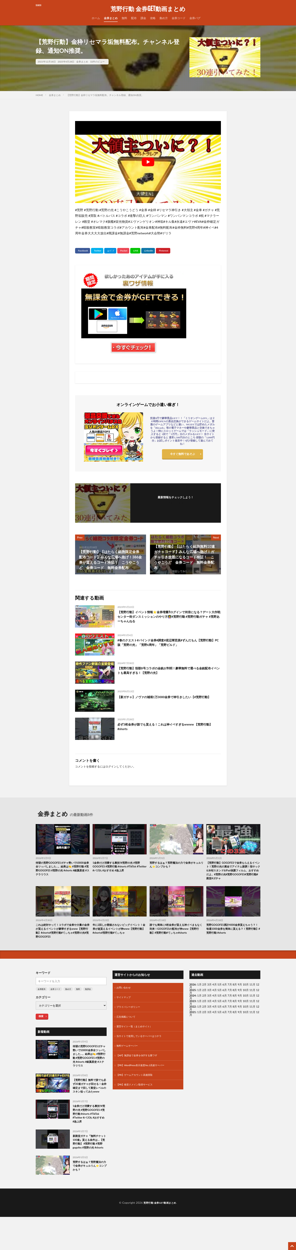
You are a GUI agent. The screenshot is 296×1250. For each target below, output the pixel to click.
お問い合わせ (124, 993)
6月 (224, 995)
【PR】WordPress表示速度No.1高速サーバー (144, 1075)
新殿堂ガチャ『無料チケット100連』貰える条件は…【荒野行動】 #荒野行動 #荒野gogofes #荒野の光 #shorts (89, 1171)
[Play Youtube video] (148, 162)
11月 (252, 995)
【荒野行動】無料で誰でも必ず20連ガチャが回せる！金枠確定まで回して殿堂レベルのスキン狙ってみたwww (89, 1101)
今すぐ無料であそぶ (182, 454)
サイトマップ (124, 1003)
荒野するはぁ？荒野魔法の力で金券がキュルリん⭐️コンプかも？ (176, 865)
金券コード (178, 18)
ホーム (96, 18)
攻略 (152, 18)
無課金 (88, 994)
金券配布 (42, 994)
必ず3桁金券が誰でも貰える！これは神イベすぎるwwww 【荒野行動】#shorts (168, 727)
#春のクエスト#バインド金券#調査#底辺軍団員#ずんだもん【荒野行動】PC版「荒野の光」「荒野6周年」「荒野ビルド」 (168, 643)
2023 (192, 1006)
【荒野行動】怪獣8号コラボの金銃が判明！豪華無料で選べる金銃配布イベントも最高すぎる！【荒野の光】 (168, 671)
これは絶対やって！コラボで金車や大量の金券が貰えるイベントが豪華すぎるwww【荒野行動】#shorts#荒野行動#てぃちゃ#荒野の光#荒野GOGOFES (62, 934)
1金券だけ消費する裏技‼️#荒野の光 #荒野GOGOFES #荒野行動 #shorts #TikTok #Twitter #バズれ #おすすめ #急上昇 (119, 867)
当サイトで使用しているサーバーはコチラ (142, 1044)
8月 (235, 995)
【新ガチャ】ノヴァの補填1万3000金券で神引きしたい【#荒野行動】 (168, 699)
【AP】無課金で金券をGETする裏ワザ (140, 1064)
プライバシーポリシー (130, 1013)
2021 (192, 1017)
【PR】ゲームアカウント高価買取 (137, 1085)
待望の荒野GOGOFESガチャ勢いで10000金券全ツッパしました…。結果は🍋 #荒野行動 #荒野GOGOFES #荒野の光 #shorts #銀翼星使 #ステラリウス (62, 869)
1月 (199, 989)
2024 (192, 1000)
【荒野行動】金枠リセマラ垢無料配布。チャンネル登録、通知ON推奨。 (105, 95)
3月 (209, 989)
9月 (240, 995)
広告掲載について (127, 1023)
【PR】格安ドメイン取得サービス (137, 1095)
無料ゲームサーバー (128, 1054)
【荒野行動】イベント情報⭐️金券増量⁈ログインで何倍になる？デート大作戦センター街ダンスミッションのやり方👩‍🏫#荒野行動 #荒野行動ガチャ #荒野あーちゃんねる (168, 617)
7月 (230, 995)
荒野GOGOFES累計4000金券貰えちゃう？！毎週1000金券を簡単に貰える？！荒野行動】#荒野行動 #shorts (231, 932)
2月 (204, 989)
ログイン (110, 766)
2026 (192, 989)
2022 (192, 1011)
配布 (134, 18)
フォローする (175, 502)
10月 (246, 995)
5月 (219, 989)
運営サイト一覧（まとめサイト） (137, 1034)
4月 (214, 989)
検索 (41, 1021)
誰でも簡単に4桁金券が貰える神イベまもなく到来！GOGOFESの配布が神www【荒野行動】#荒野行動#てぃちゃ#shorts (176, 934)
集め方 (163, 18)
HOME (39, 95)
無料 (124, 18)
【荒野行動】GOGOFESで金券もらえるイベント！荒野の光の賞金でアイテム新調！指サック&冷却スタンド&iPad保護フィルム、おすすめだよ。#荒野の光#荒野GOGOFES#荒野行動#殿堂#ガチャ (233, 872)
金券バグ (194, 18)
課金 (143, 18)
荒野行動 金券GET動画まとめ (148, 9)
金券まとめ (111, 18)
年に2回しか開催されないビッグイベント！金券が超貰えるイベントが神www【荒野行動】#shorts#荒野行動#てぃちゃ (119, 934)
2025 (192, 995)
